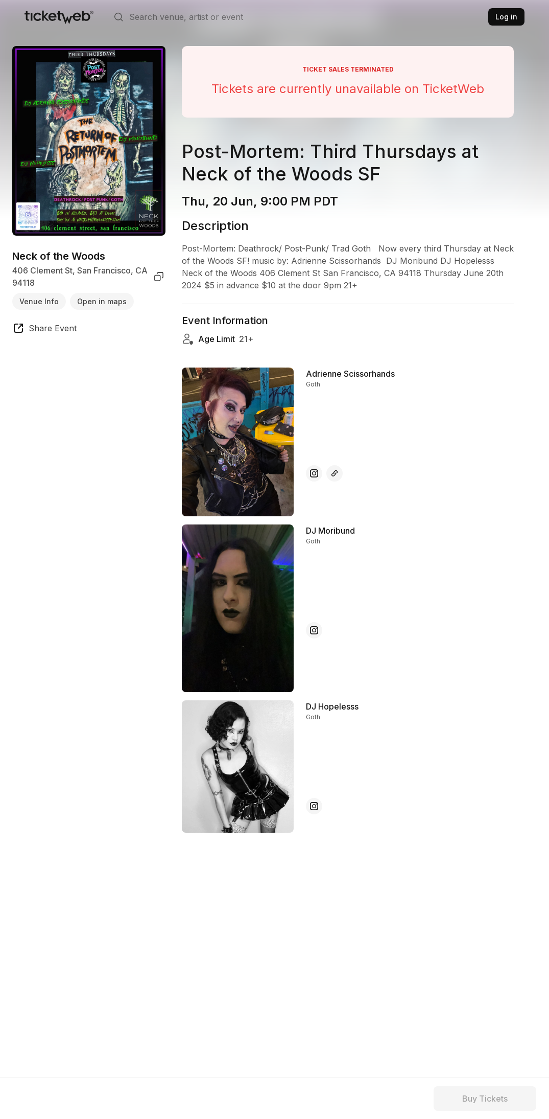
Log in (506, 16)
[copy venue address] (158, 276)
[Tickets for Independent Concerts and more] (59, 17)
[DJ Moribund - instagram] (314, 630)
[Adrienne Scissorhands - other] (334, 473)
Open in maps (102, 301)
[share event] (44, 329)
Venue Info (39, 301)
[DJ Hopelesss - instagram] (314, 806)
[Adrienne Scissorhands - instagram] (314, 473)
